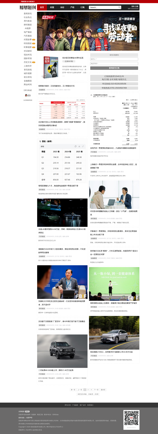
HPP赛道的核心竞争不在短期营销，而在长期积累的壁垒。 (109, 311)
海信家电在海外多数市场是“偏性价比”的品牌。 (53, 194)
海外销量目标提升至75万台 (99, 156)
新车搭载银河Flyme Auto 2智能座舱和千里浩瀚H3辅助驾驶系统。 (111, 360)
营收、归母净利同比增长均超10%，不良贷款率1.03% (108, 242)
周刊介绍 (68, 405)
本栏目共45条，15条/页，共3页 (88, 394)
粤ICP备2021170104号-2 (55, 427)
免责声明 (29, 418)
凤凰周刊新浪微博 (24, 414)
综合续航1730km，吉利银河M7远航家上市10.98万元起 (111, 352)
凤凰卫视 (40, 414)
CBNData (55, 414)
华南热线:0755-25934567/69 (114, 88)
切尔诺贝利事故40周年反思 (72, 58)
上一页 (80, 390)
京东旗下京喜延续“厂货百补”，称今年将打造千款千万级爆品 (61, 321)
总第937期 (69, 61)
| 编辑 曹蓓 (66, 90)
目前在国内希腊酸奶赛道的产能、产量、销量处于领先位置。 (110, 222)
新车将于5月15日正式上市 (47, 240)
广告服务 (75, 405)
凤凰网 (33, 414)
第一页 (73, 390)
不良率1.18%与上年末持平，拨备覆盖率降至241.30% (107, 176)
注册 (136, 6)
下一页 (96, 390)
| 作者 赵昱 (58, 236)
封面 (52, 7)
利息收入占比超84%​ (97, 262)
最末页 (103, 390)
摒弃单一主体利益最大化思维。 (48, 312)
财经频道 (42, 189)
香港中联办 (47, 414)
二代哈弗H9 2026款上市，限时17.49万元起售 (55, 370)
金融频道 (42, 90)
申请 (27, 411)
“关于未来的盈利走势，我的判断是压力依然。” (53, 133)
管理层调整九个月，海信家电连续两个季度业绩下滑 (58, 186)
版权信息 (21, 418)
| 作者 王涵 (58, 189)
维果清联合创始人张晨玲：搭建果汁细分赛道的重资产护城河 (113, 303)
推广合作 (83, 405)
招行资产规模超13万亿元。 (47, 94)
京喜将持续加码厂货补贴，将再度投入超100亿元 (54, 329)
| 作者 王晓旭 (58, 90)
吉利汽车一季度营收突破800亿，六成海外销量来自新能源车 (113, 148)
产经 (72, 7)
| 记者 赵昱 (110, 152)
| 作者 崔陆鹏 (110, 218)
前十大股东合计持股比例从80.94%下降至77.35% (54, 260)
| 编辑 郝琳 (117, 152)
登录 (132, 6)
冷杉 (62, 7)
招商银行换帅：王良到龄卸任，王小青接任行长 (56, 86)
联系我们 (90, 405)
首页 (42, 7)
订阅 (82, 7)
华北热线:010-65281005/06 (114, 84)
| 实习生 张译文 (111, 172)
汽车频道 (94, 152)
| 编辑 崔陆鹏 (66, 189)
